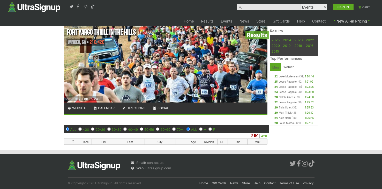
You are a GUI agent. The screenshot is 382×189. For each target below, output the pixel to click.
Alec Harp (285, 117)
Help (301, 21)
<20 (86, 129)
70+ (180, 129)
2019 (286, 45)
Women (289, 67)
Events (226, 21)
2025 (276, 40)
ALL (73, 129)
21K (254, 135)
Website (77, 108)
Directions (133, 108)
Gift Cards (281, 21)
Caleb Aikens (287, 97)
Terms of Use (289, 183)
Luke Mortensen (288, 76)
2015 (275, 51)
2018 (298, 45)
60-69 (165, 129)
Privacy (308, 183)
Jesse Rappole (288, 81)
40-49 (133, 129)
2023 (298, 40)
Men (275, 67)
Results (207, 21)
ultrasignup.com (158, 168)
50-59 (149, 129)
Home (189, 21)
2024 (287, 40)
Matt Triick (285, 112)
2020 (276, 45)
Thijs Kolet (285, 107)
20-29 (100, 129)
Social (161, 108)
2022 (310, 40)
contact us (155, 163)
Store (260, 21)
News (244, 21)
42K (264, 136)
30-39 (117, 129)
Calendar (104, 108)
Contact (319, 21)
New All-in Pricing (351, 21)
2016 (309, 45)
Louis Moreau (287, 123)
